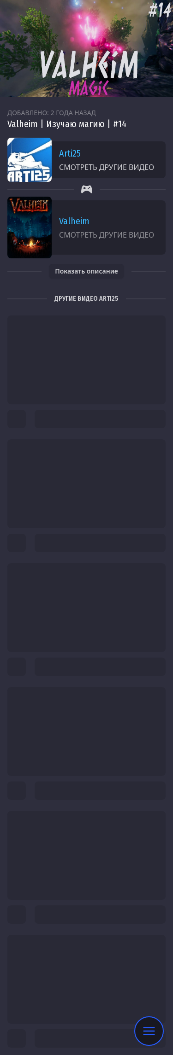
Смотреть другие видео (106, 167)
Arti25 (70, 153)
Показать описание (86, 271)
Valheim (74, 221)
